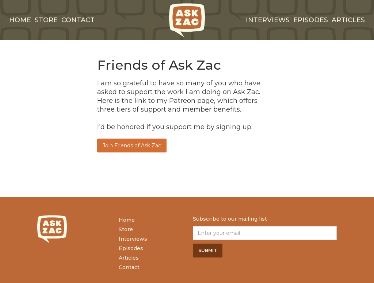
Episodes (310, 20)
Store (46, 20)
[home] (187, 20)
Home (20, 20)
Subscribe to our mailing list (230, 219)
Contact (78, 20)
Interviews (133, 239)
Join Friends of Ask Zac (132, 145)
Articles (348, 20)
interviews (268, 20)
